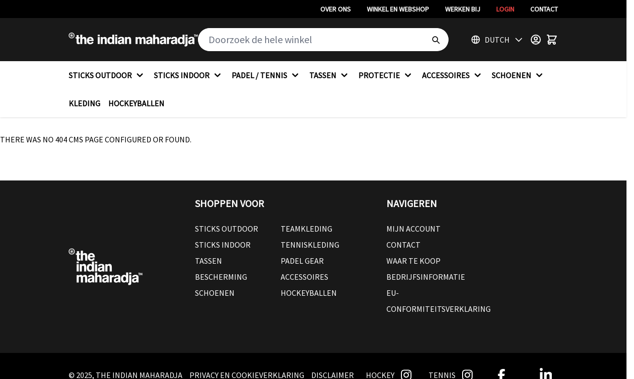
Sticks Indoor (223, 245)
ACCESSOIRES (453, 75)
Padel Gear (302, 261)
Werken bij (462, 9)
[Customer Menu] (536, 40)
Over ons (335, 9)
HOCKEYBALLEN (136, 103)
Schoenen (215, 293)
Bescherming (221, 277)
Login (505, 9)
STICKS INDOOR (189, 75)
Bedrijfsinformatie (425, 277)
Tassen (208, 261)
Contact (544, 9)
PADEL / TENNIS (266, 75)
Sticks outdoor (226, 229)
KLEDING (84, 103)
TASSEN (329, 75)
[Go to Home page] (133, 40)
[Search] (435, 39)
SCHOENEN (518, 75)
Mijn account (413, 229)
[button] (280, 204)
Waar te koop (413, 261)
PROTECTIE (386, 75)
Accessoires (304, 277)
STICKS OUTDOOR (107, 75)
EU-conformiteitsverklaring (438, 301)
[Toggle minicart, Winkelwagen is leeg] (552, 40)
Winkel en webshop (398, 9)
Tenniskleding (310, 245)
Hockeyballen (309, 293)
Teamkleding (306, 229)
